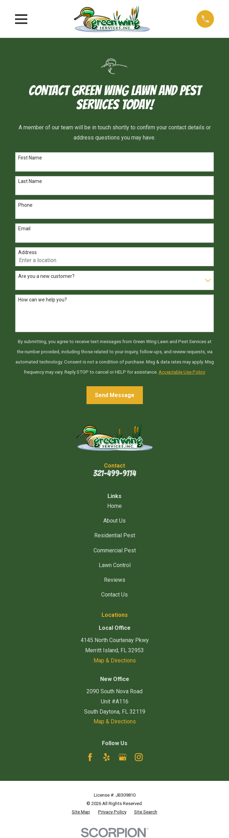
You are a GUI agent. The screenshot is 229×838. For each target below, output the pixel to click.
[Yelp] (106, 757)
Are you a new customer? (46, 276)
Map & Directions (114, 660)
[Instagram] (139, 757)
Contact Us (114, 594)
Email (24, 228)
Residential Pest (114, 535)
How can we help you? (42, 299)
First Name (30, 158)
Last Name (30, 181)
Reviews (114, 580)
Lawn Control (115, 565)
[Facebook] (90, 757)
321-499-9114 (114, 473)
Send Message (114, 395)
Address (27, 252)
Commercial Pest (114, 550)
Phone (25, 205)
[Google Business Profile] (122, 757)
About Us (114, 520)
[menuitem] (81, 812)
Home (114, 506)
